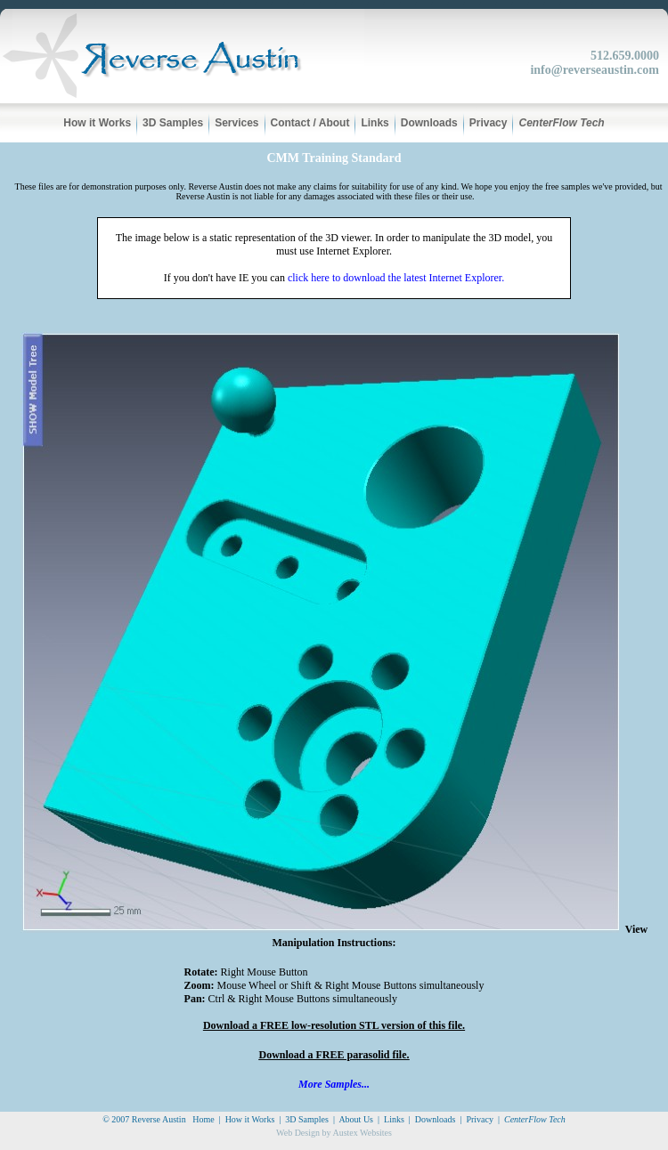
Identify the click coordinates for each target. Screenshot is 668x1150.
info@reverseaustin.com (594, 70)
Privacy (488, 123)
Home (203, 1119)
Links (374, 123)
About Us (355, 1119)
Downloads (429, 123)
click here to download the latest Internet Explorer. (396, 277)
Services (236, 123)
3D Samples (173, 123)
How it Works (97, 123)
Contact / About (310, 123)
